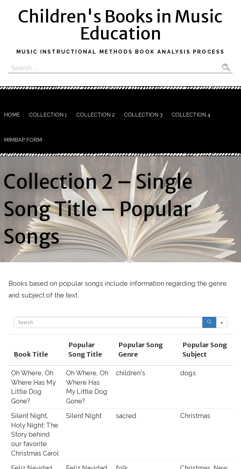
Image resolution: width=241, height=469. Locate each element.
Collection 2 (95, 115)
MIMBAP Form (23, 140)
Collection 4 (191, 115)
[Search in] (221, 322)
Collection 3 (143, 115)
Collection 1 (48, 115)
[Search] (209, 322)
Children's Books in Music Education (120, 25)
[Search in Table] (108, 322)
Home (12, 115)
